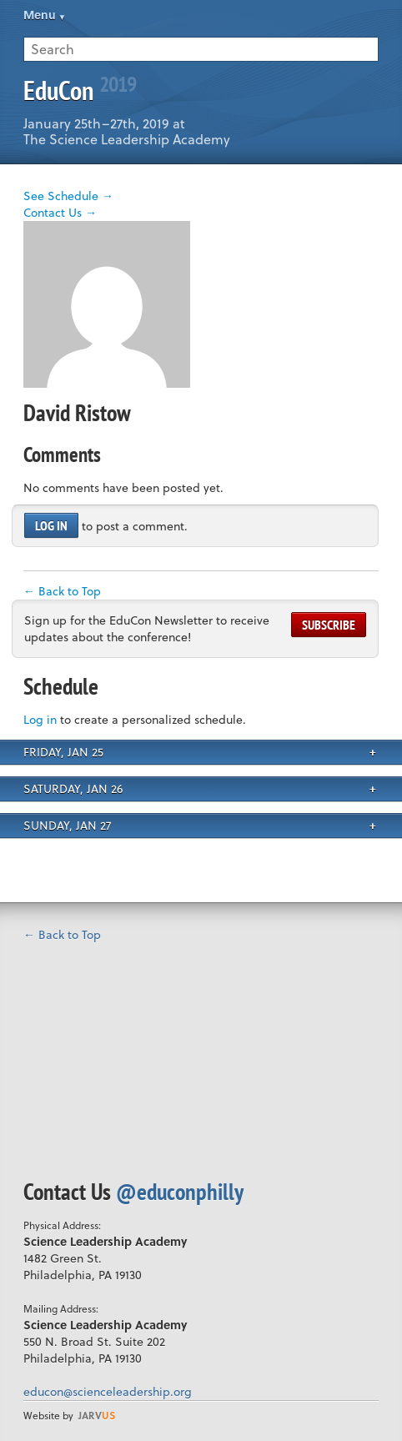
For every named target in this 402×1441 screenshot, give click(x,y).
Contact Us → (60, 212)
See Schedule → (68, 195)
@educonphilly (180, 1191)
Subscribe (328, 624)
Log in (51, 525)
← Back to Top (62, 591)
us (96, 1415)
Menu (39, 14)
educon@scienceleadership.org (107, 1391)
